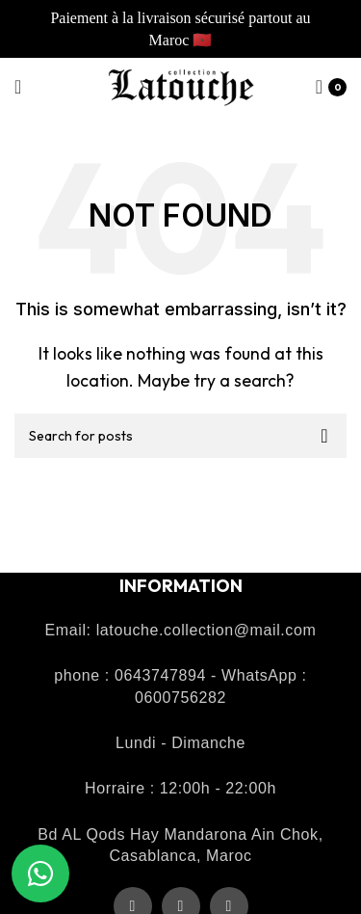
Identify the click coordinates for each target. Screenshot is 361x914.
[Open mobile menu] (18, 86)
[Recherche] (180, 436)
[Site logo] (181, 84)
